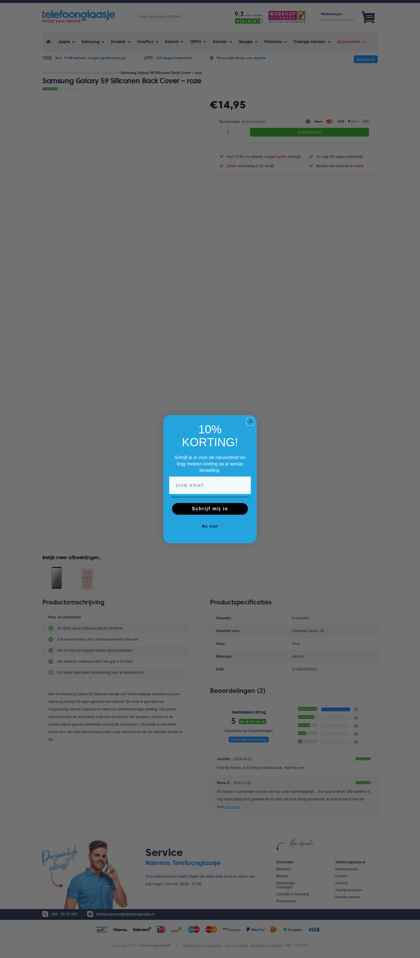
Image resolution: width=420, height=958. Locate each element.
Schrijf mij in (210, 508)
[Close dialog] (250, 421)
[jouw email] (210, 485)
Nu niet (210, 526)
